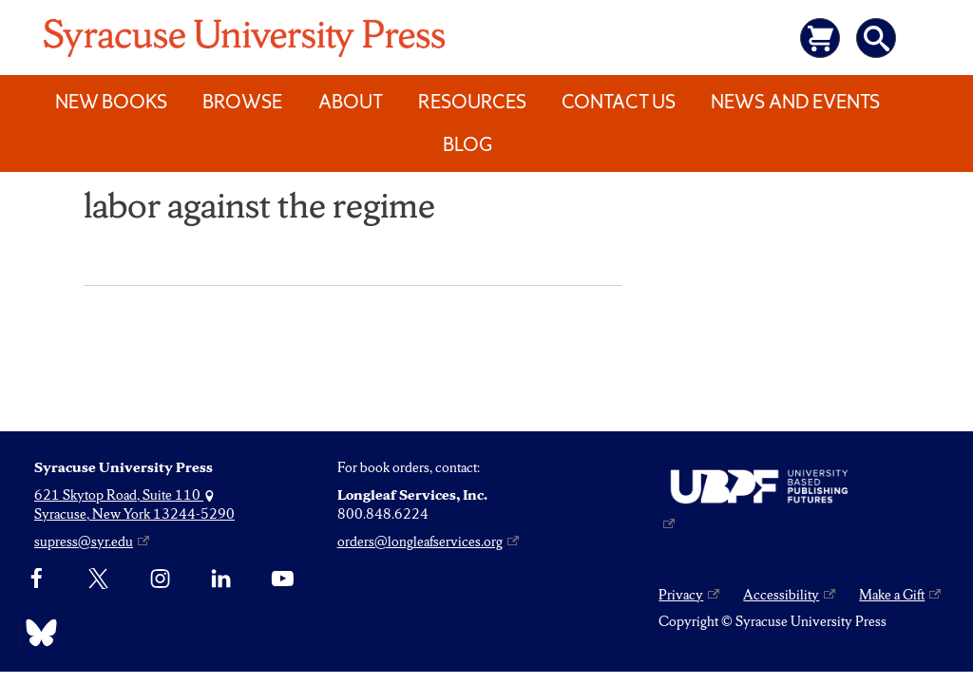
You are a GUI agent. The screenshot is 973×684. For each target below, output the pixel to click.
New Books (111, 101)
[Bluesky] (36, 633)
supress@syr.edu (83, 541)
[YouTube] (282, 578)
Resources (472, 101)
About (350, 101)
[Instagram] (160, 578)
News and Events (795, 101)
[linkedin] (221, 578)
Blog (467, 144)
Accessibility (781, 594)
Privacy (680, 594)
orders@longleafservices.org (420, 541)
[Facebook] (36, 578)
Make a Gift (892, 594)
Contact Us (619, 101)
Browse (242, 101)
